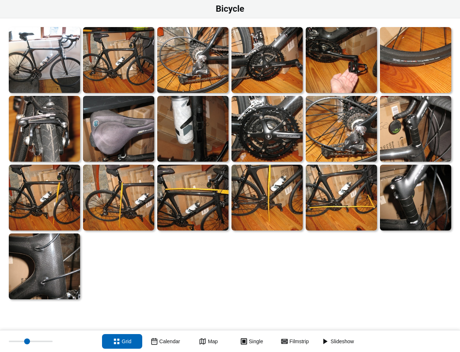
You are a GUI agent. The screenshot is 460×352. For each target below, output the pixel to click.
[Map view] (208, 341)
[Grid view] (122, 341)
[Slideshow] (338, 341)
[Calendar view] (165, 341)
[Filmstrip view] (295, 341)
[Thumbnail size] (31, 341)
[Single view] (251, 341)
